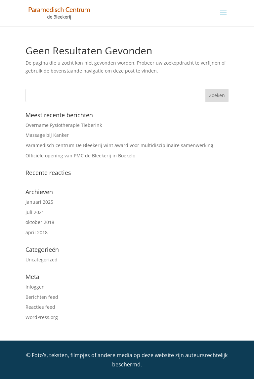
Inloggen (35, 287)
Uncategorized (41, 259)
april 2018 (36, 232)
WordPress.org (41, 317)
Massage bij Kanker (47, 135)
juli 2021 (34, 212)
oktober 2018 (39, 222)
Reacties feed (40, 307)
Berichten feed (41, 297)
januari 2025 (39, 202)
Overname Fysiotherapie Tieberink (63, 125)
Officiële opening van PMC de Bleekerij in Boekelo (80, 155)
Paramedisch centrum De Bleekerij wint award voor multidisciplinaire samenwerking (119, 145)
